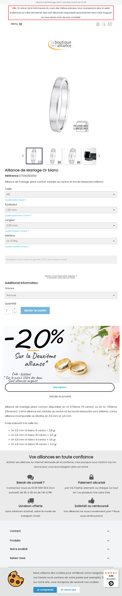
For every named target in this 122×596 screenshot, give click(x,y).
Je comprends (45, 589)
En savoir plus (68, 589)
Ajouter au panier (35, 310)
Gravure (9, 288)
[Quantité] (9, 310)
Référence (12, 176)
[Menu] (117, 572)
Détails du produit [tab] (60, 396)
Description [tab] (60, 387)
